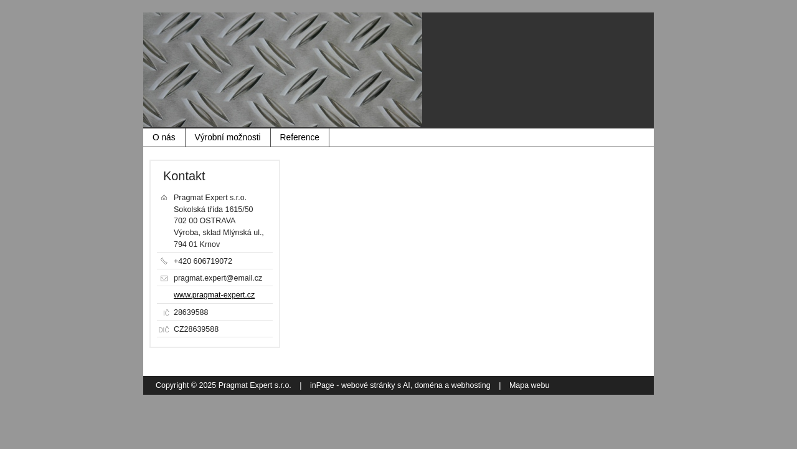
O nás (164, 137)
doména (429, 385)
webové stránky (368, 385)
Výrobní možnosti (228, 137)
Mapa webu (529, 385)
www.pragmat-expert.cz (214, 295)
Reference (299, 137)
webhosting (471, 385)
